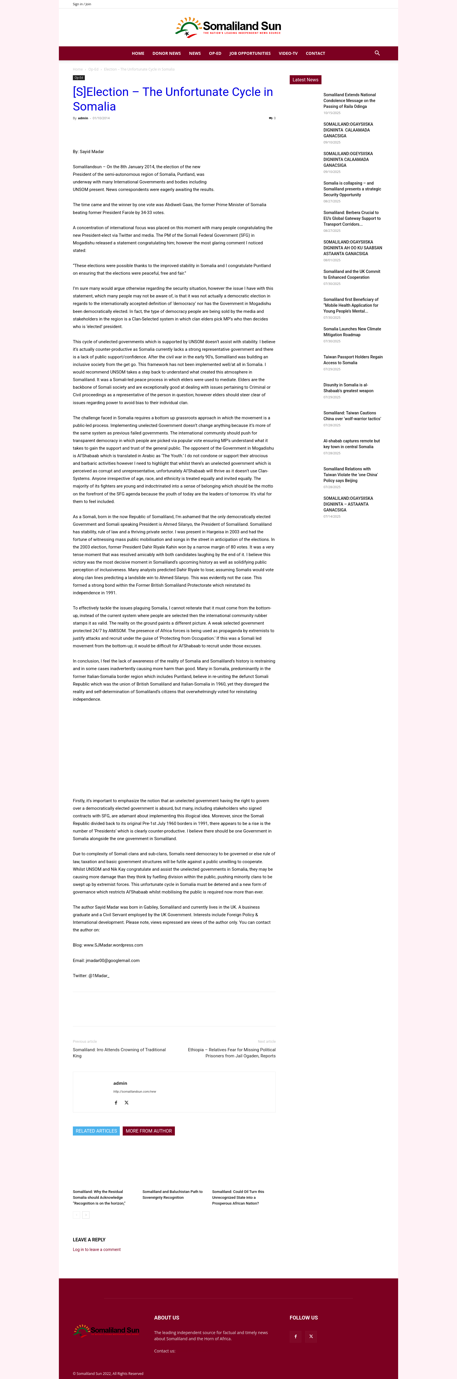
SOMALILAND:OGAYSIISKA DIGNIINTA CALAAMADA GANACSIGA (348, 130)
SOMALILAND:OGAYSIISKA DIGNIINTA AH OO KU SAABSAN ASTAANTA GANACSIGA (353, 248)
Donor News (166, 53)
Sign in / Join (82, 4)
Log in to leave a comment (97, 1249)
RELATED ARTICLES (96, 1131)
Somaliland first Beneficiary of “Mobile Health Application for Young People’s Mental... (351, 305)
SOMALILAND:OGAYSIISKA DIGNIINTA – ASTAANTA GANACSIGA (348, 504)
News (195, 53)
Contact (315, 53)
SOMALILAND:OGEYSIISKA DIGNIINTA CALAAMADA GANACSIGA (348, 159)
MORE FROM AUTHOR (149, 1131)
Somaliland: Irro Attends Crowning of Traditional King (119, 1053)
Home (138, 53)
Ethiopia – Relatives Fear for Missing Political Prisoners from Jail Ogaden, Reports (232, 1053)
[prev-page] (76, 1215)
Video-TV (288, 53)
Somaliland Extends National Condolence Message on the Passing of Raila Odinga (350, 100)
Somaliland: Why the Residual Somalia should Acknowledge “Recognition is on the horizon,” (99, 1197)
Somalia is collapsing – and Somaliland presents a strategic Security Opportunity (352, 189)
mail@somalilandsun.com (201, 1351)
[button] (377, 54)
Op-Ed (215, 53)
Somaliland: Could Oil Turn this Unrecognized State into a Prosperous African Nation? (238, 1197)
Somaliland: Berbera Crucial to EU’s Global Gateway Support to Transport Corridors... (352, 218)
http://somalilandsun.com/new (134, 1092)
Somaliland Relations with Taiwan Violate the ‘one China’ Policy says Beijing (351, 475)
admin (83, 118)
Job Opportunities (250, 53)
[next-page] (85, 1215)
